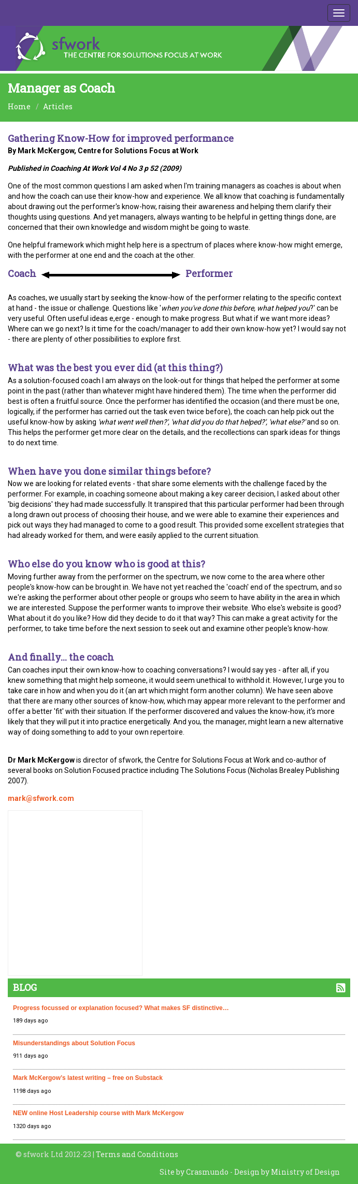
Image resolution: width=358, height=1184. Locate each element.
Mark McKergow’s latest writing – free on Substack (88, 1077)
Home (19, 106)
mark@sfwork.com (41, 798)
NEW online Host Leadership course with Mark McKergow (98, 1113)
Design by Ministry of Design (287, 1172)
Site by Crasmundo (194, 1172)
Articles (58, 106)
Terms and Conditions (137, 1154)
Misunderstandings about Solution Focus (74, 1043)
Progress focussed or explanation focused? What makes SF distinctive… (121, 1008)
